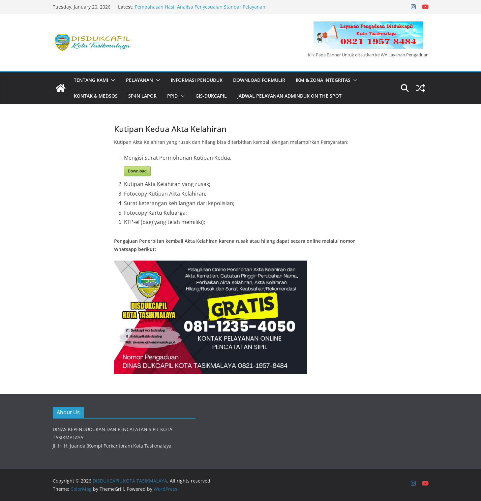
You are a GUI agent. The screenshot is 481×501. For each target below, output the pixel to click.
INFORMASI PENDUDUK (197, 80)
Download (137, 171)
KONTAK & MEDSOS (96, 96)
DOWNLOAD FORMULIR (259, 80)
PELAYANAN (139, 80)
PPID (172, 96)
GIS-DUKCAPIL (211, 96)
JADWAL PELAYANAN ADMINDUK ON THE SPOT (289, 96)
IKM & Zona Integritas (323, 80)
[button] (111, 80)
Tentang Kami (91, 80)
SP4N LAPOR (142, 96)
